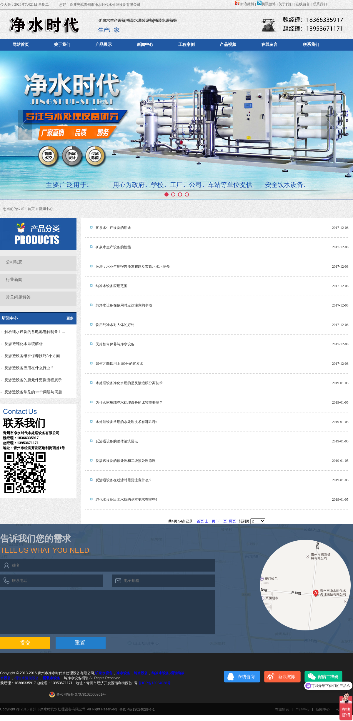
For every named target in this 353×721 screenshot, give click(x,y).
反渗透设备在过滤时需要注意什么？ (124, 480)
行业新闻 (14, 279)
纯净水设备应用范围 (111, 286)
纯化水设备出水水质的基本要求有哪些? (126, 499)
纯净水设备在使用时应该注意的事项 (124, 305)
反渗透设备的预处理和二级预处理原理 (126, 461)
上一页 (210, 521)
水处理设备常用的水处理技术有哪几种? (126, 422)
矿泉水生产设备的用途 (113, 228)
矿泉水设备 (104, 673)
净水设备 (123, 673)
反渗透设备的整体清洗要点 (117, 441)
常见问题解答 (18, 297)
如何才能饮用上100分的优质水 (119, 364)
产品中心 (302, 709)
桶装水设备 (51, 678)
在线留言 (303, 4)
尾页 (232, 521)
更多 (70, 318)
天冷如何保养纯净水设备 (115, 344)
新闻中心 (145, 44)
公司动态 (14, 262)
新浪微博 (244, 4)
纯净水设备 (160, 673)
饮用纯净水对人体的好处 (115, 325)
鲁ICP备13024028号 (155, 683)
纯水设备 (141, 673)
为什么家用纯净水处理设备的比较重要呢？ (129, 402)
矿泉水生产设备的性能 (113, 247)
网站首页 (20, 44)
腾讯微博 (266, 4)
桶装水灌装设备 (26, 678)
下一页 (221, 521)
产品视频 (228, 44)
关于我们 (286, 4)
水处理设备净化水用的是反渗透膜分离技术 (129, 383)
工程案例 (186, 44)
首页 (31, 209)
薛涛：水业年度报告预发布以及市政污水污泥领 (133, 266)
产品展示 (103, 44)
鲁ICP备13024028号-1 (137, 709)
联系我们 (320, 4)
